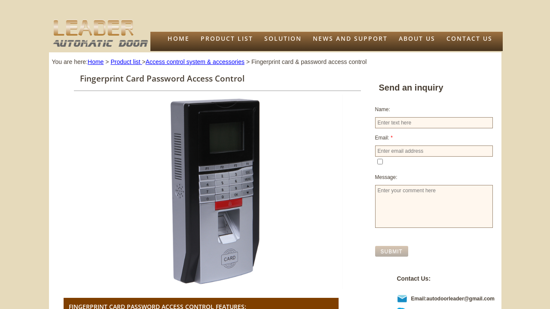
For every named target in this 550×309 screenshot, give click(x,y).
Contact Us (469, 38)
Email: (384, 138)
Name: (382, 109)
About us (417, 38)
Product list (227, 38)
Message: (386, 177)
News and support (350, 38)
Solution (283, 38)
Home (178, 38)
